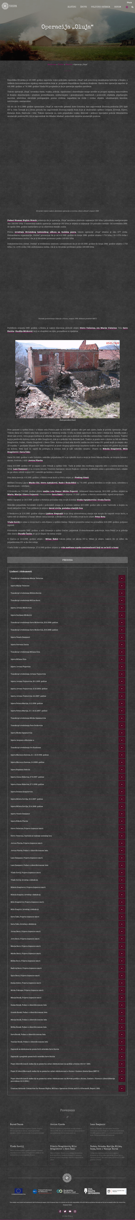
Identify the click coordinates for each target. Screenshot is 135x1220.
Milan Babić (51, 539)
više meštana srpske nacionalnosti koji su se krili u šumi (89, 547)
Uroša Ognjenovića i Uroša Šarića (93, 499)
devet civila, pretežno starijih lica (66, 508)
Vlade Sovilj (13, 522)
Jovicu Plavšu (35, 460)
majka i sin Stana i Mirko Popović (60, 491)
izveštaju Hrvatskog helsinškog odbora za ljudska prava (45, 232)
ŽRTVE (83, 7)
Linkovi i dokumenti (21, 571)
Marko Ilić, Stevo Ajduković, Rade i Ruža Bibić (52, 482)
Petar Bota (100, 516)
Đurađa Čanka (25, 533)
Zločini (61, 64)
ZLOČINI (72, 7)
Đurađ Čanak (16, 1125)
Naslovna (52, 64)
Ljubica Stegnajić (54, 513)
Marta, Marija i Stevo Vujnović (23, 494)
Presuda (67, 559)
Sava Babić (57, 494)
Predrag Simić (82, 477)
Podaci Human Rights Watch (22, 220)
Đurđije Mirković (24, 331)
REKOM (117, 7)
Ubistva (68, 64)
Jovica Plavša (57, 1125)
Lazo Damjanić (20, 469)
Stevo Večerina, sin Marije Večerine (98, 328)
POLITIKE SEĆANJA (100, 7)
